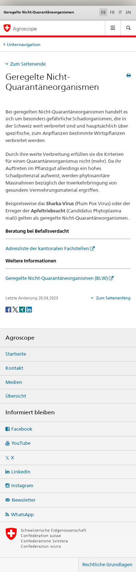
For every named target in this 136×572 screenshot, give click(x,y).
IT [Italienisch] (120, 12)
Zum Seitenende (28, 64)
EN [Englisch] (128, 12)
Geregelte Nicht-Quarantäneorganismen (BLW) (56, 278)
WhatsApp (22, 514)
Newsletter (24, 500)
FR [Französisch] (112, 12)
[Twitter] (15, 309)
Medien (13, 382)
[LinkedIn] (29, 309)
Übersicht (15, 396)
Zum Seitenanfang (113, 297)
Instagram (22, 485)
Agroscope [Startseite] (25, 28)
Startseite (15, 354)
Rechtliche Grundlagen (107, 564)
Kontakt (14, 368)
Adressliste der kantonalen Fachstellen (47, 248)
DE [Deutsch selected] (103, 12)
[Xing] (22, 309)
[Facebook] (8, 309)
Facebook (21, 429)
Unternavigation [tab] (23, 44)
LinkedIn (20, 471)
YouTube (20, 443)
